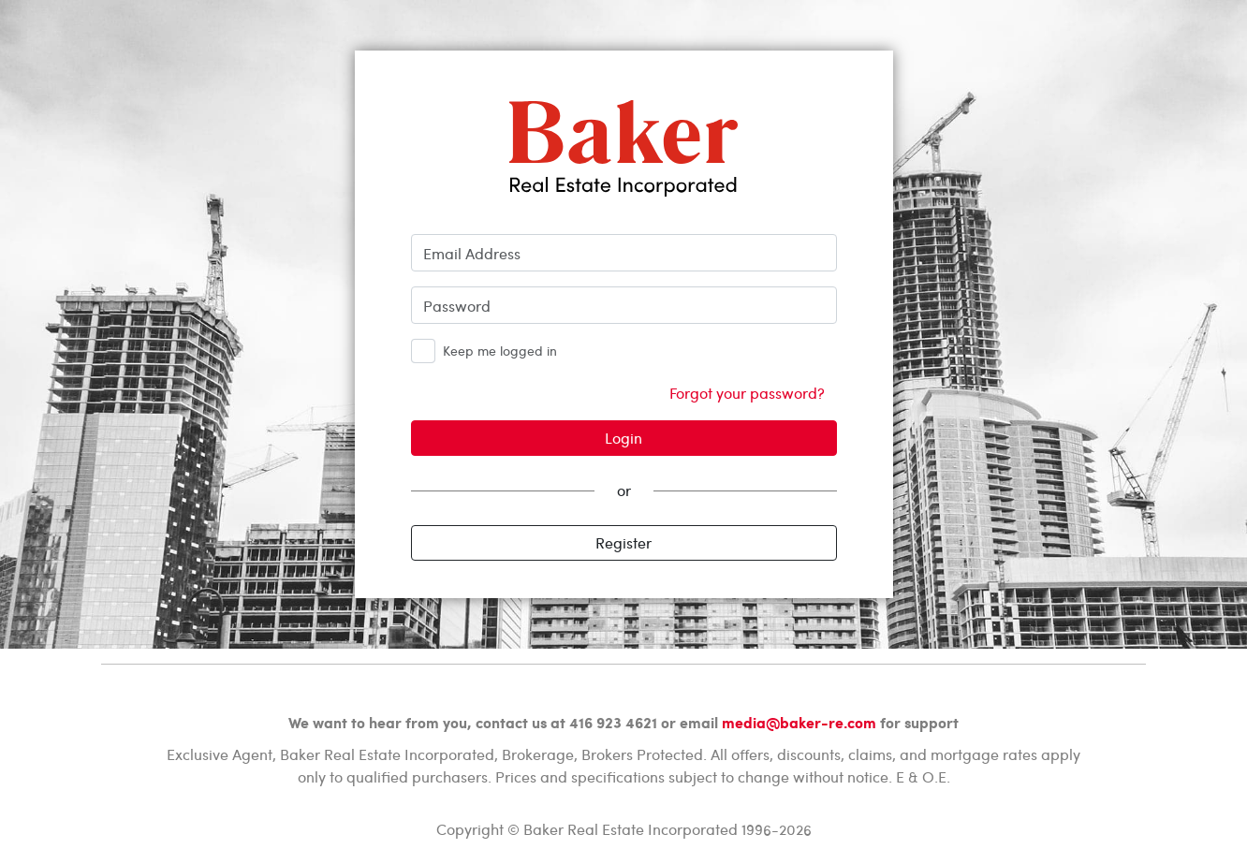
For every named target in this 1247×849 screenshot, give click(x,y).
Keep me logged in (500, 350)
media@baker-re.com (799, 722)
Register (623, 542)
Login (623, 437)
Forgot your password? (747, 393)
